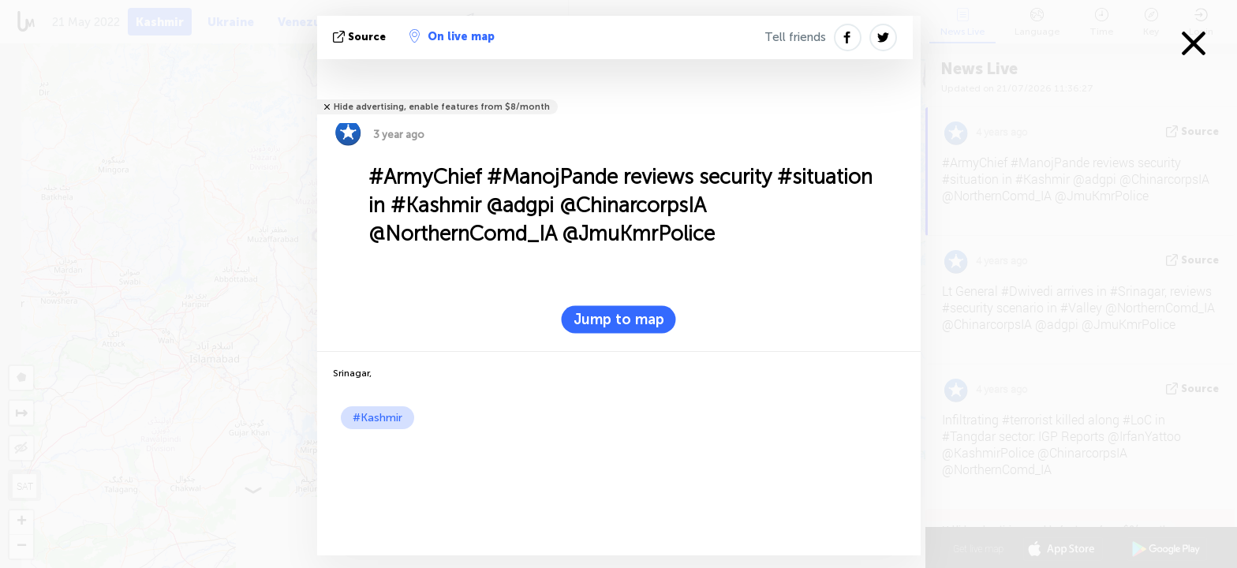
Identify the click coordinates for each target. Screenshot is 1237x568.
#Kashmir (377, 417)
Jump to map (619, 319)
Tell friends (795, 37)
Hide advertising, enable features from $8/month (442, 107)
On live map (452, 36)
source (361, 37)
